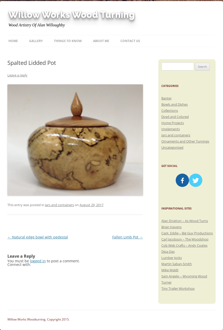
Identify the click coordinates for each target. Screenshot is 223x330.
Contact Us (130, 41)
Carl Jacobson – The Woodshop (184, 239)
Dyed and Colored (175, 116)
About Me (101, 41)
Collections (169, 110)
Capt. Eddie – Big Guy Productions (187, 233)
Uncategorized (172, 147)
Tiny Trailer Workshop (178, 288)
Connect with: (19, 264)
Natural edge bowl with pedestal (37, 237)
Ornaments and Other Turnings (185, 141)
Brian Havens (171, 227)
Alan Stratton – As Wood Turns (184, 220)
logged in (38, 260)
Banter (166, 98)
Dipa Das (168, 251)
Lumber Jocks (171, 257)
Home (13, 41)
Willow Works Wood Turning (71, 14)
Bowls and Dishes (174, 104)
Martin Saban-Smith (176, 264)
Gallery (36, 41)
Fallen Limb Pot (127, 237)
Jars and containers (59, 205)
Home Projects (172, 123)
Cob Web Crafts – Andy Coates (184, 245)
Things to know (68, 41)
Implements (170, 129)
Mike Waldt (170, 270)
